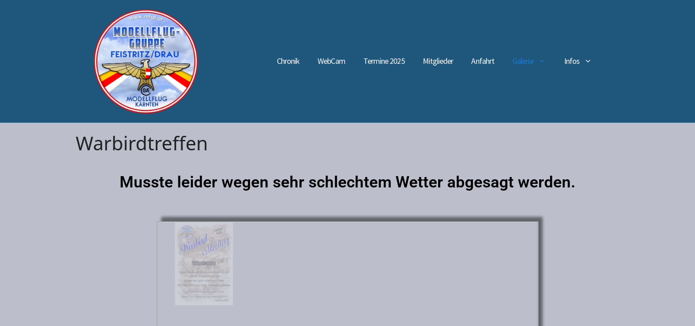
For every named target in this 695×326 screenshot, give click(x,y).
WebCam (331, 61)
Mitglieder (438, 61)
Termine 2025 (384, 61)
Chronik (288, 61)
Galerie (533, 61)
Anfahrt (482, 61)
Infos (582, 61)
